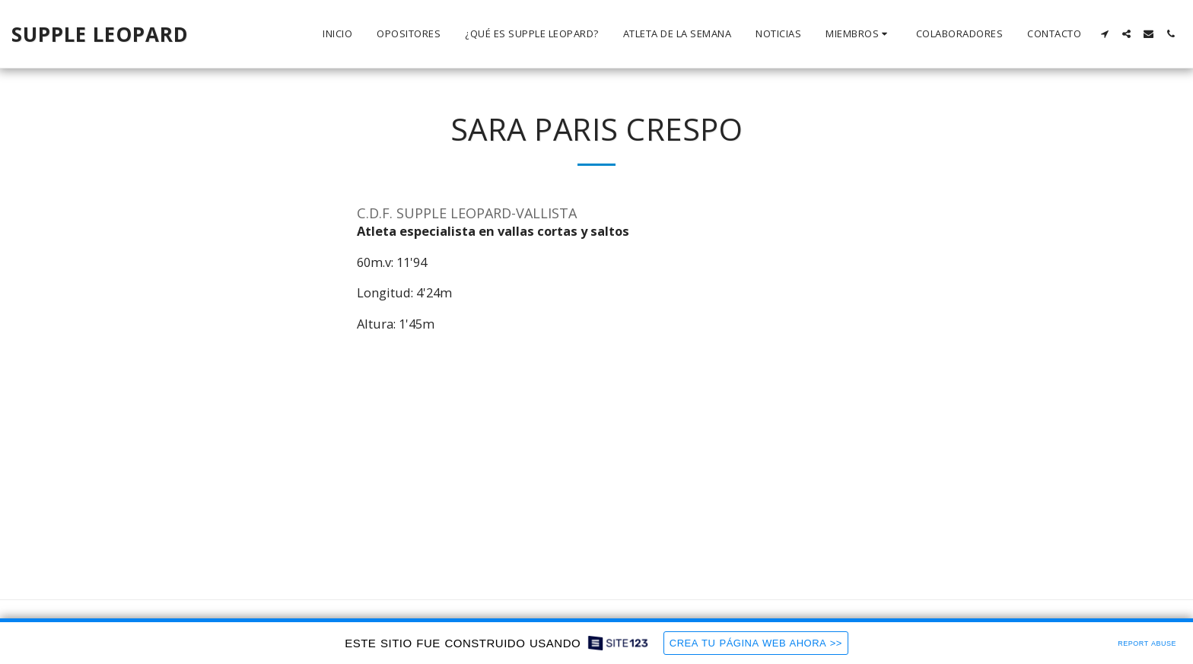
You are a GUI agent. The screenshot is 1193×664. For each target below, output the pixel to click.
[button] (858, 34)
